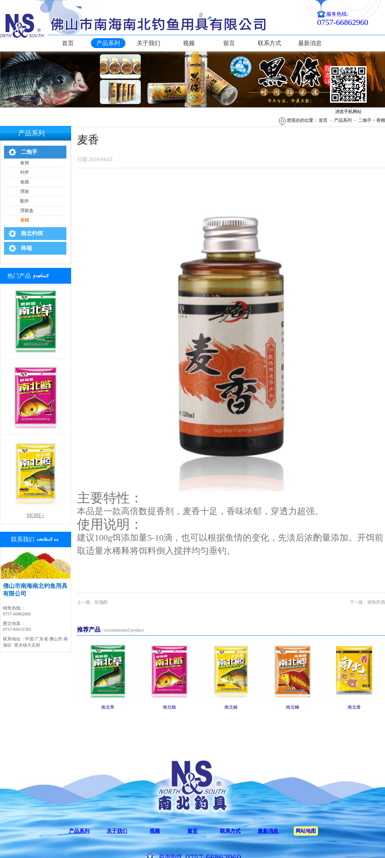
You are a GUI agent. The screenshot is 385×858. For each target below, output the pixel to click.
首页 (68, 43)
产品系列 (343, 120)
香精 (380, 120)
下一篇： (367, 602)
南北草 (107, 707)
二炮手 (364, 120)
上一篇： (92, 602)
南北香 (354, 707)
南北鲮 (231, 707)
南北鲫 (292, 707)
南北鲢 (169, 707)
